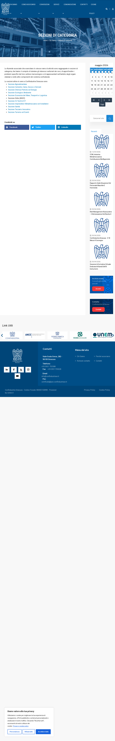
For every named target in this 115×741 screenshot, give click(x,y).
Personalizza (14, 732)
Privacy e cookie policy (21, 726)
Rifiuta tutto (29, 732)
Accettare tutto (43, 732)
